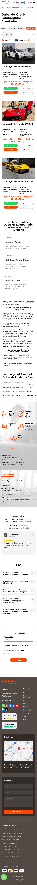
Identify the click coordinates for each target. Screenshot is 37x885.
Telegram (28, 645)
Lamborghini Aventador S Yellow (18, 182)
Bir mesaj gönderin (18, 812)
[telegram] (19, 2)
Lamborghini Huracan (16, 28)
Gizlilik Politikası (17, 876)
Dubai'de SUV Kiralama (10, 846)
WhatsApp (11, 88)
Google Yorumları (24, 522)
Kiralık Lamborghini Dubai (15, 7)
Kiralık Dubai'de (11, 830)
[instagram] (17, 2)
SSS (24, 700)
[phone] (22, 2)
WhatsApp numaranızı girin (14, 650)
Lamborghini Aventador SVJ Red (18, 124)
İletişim (25, 707)
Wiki (24, 716)
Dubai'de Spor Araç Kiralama (12, 849)
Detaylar (27, 92)
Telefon (8, 645)
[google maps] (24, 2)
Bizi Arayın (27, 88)
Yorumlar (26, 713)
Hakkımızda (27, 710)
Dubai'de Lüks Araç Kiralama (12, 853)
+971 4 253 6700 (7, 697)
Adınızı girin (9, 637)
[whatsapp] (14, 2)
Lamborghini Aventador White (17, 67)
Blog (25, 704)
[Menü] (34, 2)
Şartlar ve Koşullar (17, 879)
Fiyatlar (26, 693)
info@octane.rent (8, 700)
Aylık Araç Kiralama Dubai (11, 856)
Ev (2, 7)
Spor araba (8, 313)
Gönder (18, 660)
